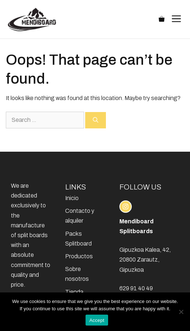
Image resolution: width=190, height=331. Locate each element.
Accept (96, 320)
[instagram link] (125, 206)
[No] (181, 311)
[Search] (95, 120)
